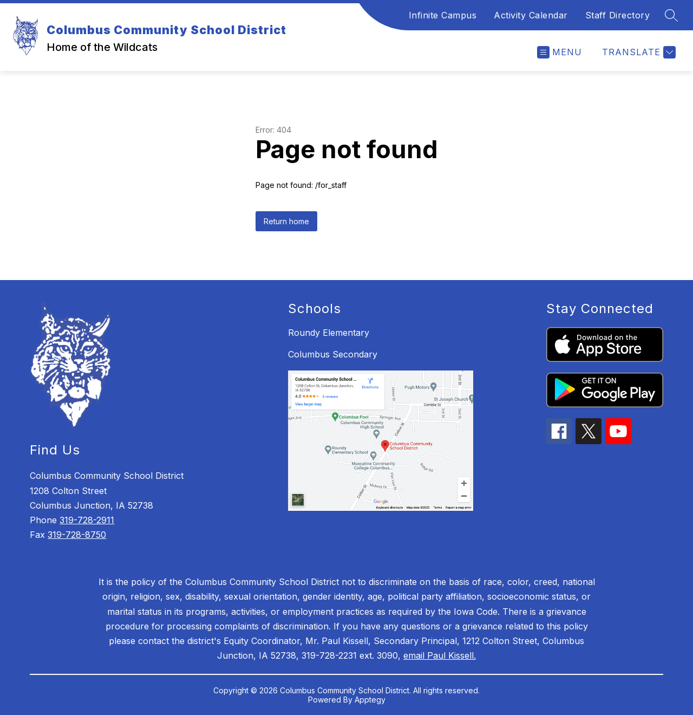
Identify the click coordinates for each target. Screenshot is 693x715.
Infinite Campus (443, 15)
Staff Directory (617, 15)
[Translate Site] (637, 52)
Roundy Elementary (328, 332)
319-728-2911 (87, 520)
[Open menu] (559, 52)
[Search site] (671, 15)
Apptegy (370, 699)
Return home (286, 221)
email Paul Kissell (438, 655)
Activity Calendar (531, 15)
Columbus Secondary (332, 354)
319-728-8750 (77, 534)
